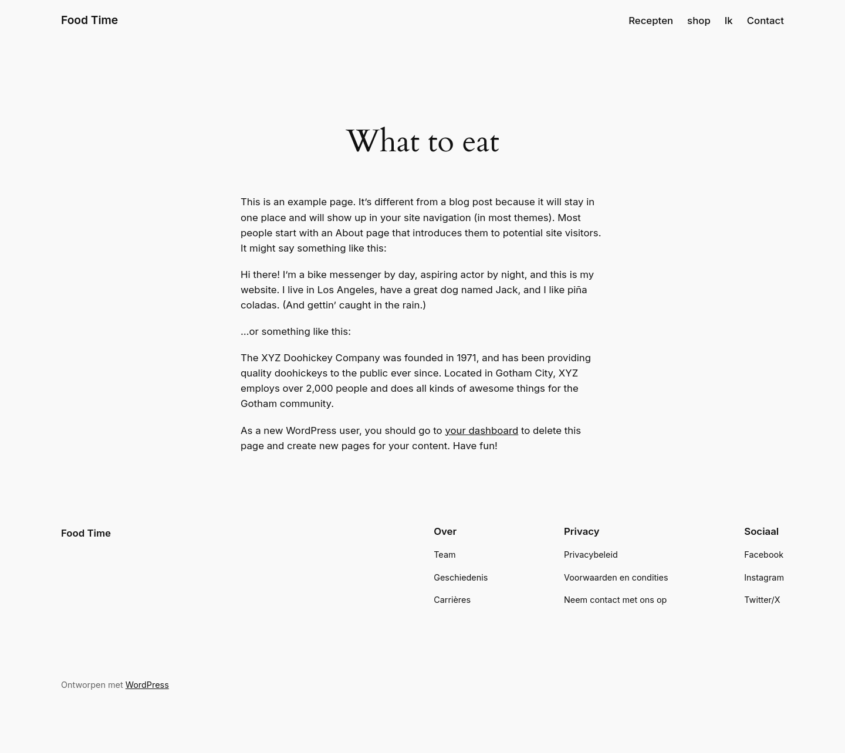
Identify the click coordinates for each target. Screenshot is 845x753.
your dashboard (481, 430)
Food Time (89, 20)
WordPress (147, 685)
